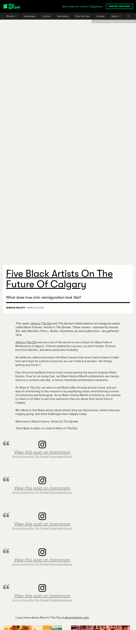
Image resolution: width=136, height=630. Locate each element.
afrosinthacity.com (76, 617)
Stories (11, 16)
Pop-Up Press (82, 16)
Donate (100, 16)
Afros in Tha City (41, 323)
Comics (46, 16)
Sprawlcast (29, 16)
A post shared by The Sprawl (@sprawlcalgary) (42, 456)
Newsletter (63, 16)
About (116, 16)
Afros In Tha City (15, 307)
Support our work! (119, 6)
